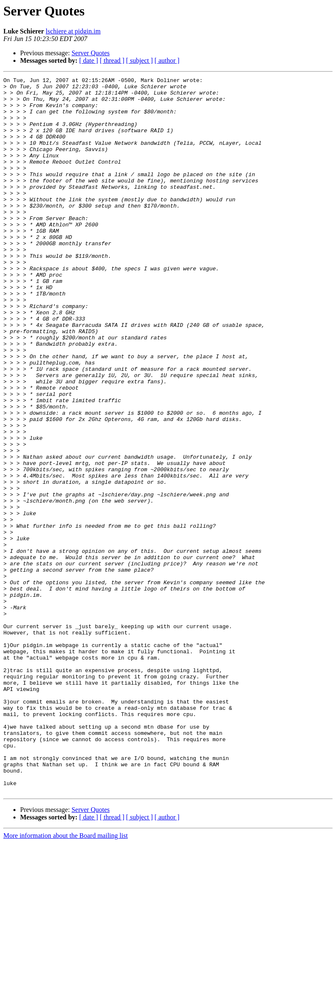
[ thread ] (112, 60)
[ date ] (88, 60)
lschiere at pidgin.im (73, 31)
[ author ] (167, 60)
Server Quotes (91, 52)
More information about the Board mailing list (65, 978)
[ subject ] (139, 60)
